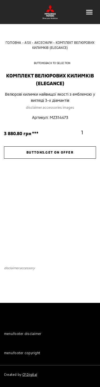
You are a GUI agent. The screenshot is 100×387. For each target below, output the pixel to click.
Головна (13, 42)
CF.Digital (29, 374)
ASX (28, 42)
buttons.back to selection (50, 63)
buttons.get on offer (50, 152)
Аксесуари (43, 42)
